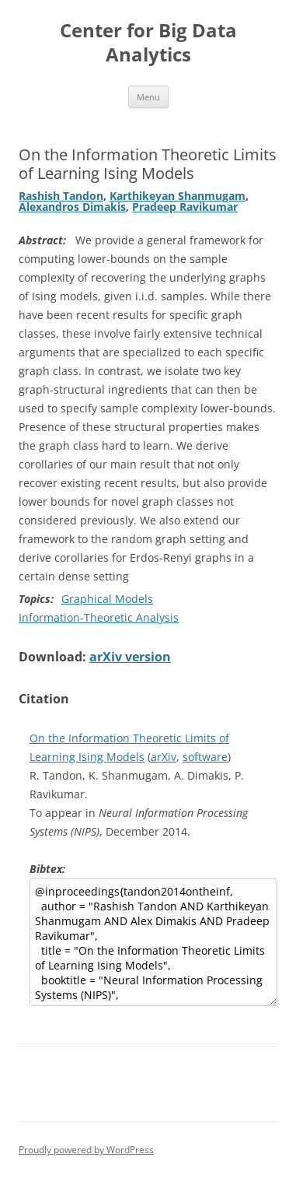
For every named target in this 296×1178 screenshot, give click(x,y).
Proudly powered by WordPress (86, 1149)
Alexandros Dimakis (72, 206)
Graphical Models (107, 598)
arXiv (163, 756)
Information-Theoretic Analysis (99, 617)
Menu (148, 97)
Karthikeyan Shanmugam (178, 195)
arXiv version (130, 656)
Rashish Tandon (61, 195)
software (205, 756)
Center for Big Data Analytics (148, 43)
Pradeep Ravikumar (185, 206)
